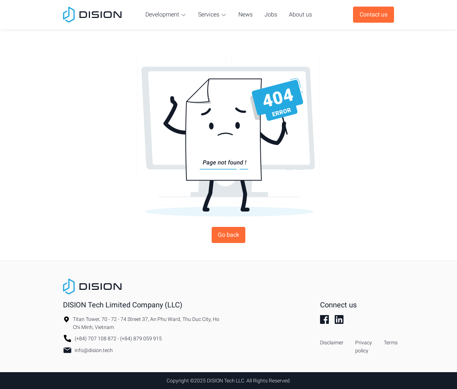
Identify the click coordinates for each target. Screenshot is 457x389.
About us (300, 14)
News (245, 14)
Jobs (270, 14)
